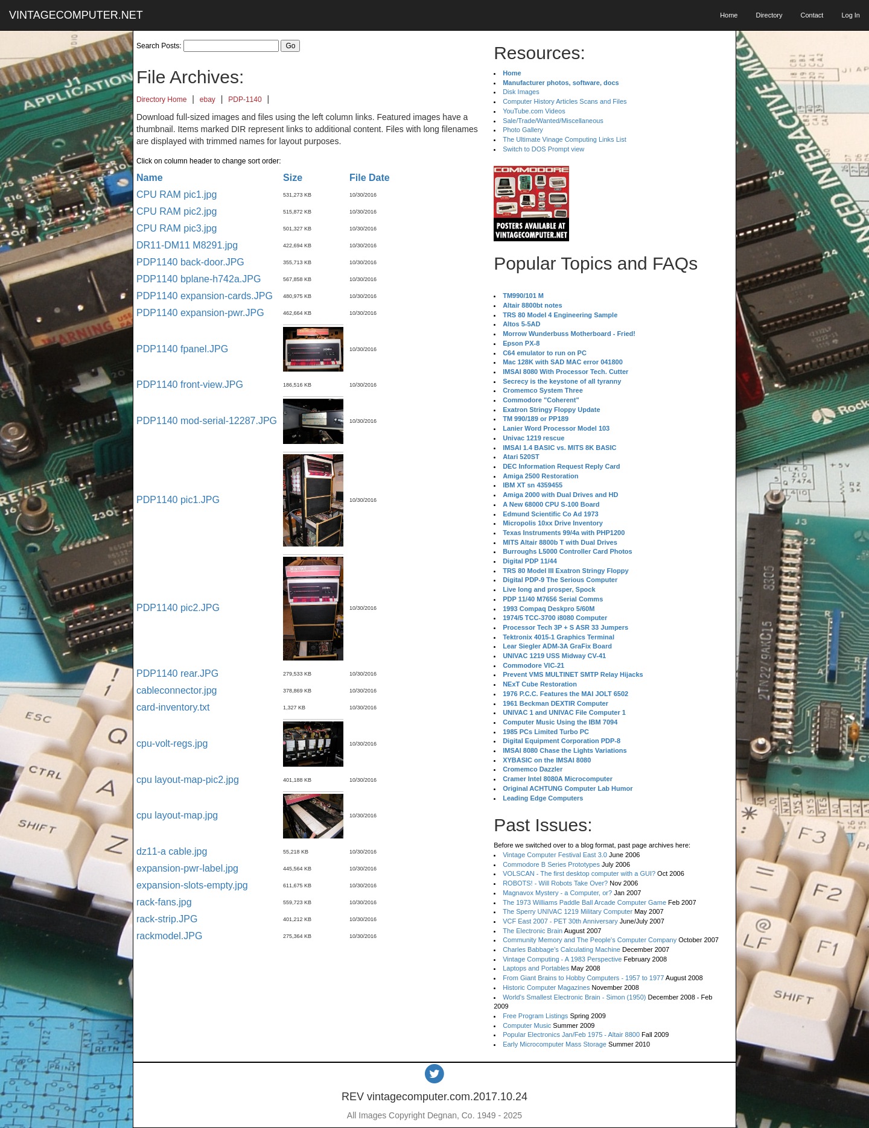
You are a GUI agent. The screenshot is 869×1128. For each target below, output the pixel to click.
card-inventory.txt (173, 707)
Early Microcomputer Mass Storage (554, 1044)
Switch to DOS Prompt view (543, 149)
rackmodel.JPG (169, 936)
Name (149, 178)
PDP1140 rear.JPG (177, 673)
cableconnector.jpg (176, 690)
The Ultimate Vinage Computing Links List (564, 139)
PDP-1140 (244, 99)
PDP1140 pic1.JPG (178, 500)
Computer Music (527, 1025)
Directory (769, 15)
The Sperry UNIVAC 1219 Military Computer (567, 911)
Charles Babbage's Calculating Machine (561, 949)
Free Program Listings (535, 1015)
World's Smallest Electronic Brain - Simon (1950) (574, 997)
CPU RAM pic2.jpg (176, 211)
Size (292, 178)
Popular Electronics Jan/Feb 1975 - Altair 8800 (571, 1034)
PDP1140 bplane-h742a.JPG (198, 279)
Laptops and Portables (536, 968)
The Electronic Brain (532, 930)
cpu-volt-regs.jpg (172, 743)
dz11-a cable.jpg (171, 851)
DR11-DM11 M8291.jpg (187, 245)
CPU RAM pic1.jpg (176, 194)
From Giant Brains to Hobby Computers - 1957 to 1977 (583, 977)
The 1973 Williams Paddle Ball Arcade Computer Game (584, 902)
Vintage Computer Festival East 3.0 (555, 854)
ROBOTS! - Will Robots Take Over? (555, 883)
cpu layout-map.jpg (177, 815)
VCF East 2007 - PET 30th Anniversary (560, 921)
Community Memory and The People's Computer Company (589, 939)
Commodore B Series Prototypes (551, 864)
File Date (369, 178)
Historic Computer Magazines (546, 987)
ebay (207, 99)
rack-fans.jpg (164, 902)
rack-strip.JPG (166, 919)
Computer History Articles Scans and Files (564, 101)
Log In (850, 15)
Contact (811, 15)
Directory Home (161, 99)
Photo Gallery (523, 129)
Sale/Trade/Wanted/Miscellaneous (553, 120)
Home (728, 15)
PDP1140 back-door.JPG (190, 262)
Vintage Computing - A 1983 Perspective (562, 959)
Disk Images (521, 91)
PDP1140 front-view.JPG (189, 384)
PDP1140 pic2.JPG (178, 608)
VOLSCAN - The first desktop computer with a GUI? (579, 873)
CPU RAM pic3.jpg (176, 228)
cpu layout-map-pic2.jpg (187, 780)
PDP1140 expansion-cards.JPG (204, 296)
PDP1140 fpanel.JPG (182, 349)
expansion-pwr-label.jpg (187, 868)
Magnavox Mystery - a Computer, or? (557, 892)
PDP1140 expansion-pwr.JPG (200, 313)
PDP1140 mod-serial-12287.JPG (206, 421)
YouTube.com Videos (534, 111)
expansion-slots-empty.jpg (192, 885)
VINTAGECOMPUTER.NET (76, 15)
